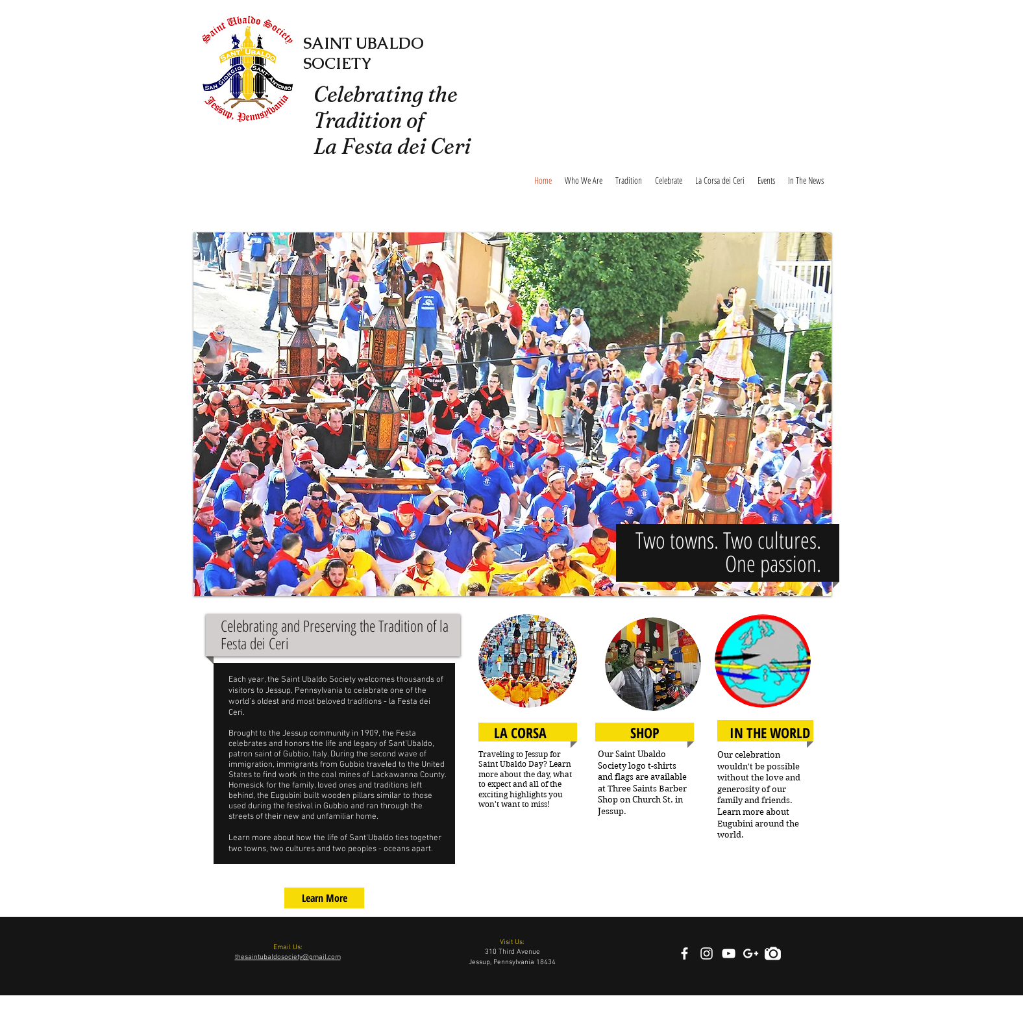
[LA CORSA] (520, 733)
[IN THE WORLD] (769, 733)
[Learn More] (324, 898)
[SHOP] (645, 733)
